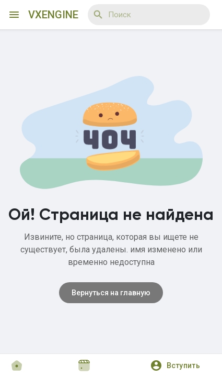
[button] (179, 365)
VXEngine (53, 14)
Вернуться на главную (111, 293)
